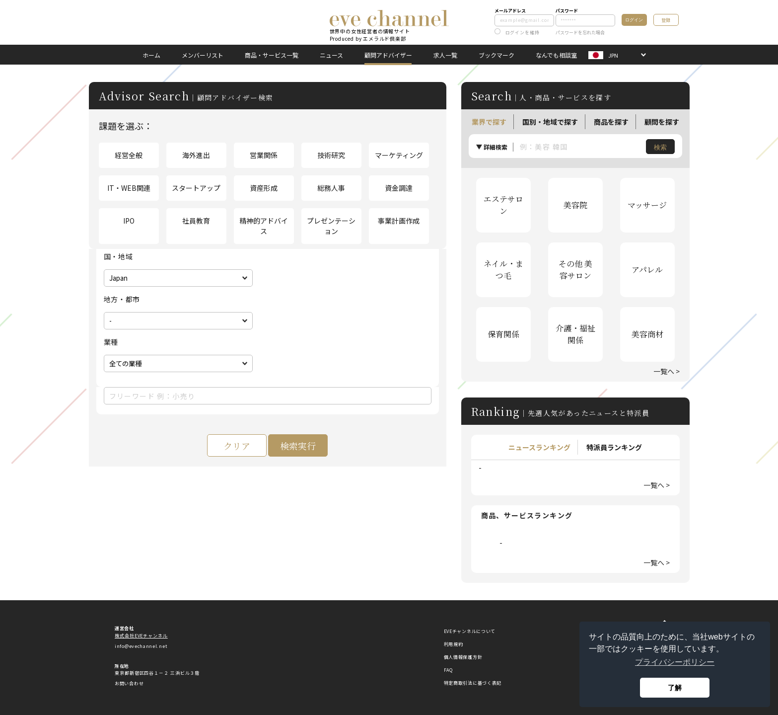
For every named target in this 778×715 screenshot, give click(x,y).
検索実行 (298, 445)
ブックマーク (496, 55)
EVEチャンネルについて (469, 631)
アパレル (647, 269)
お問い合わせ (129, 683)
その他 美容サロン (575, 269)
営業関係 (264, 155)
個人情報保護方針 (463, 657)
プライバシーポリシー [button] (674, 662)
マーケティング (399, 155)
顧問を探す (661, 122)
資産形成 (264, 188)
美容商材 (647, 334)
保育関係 (503, 334)
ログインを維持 (517, 32)
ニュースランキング (539, 447)
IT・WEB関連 (128, 188)
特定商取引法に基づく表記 (472, 683)
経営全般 (128, 155)
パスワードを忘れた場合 (580, 32)
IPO (129, 221)
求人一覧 (445, 55)
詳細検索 (495, 147)
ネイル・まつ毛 (503, 269)
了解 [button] (675, 688)
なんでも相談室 (556, 55)
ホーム (151, 55)
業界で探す (489, 122)
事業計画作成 (399, 221)
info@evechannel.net (141, 646)
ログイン (634, 19)
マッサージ (647, 205)
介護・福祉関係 (575, 334)
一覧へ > (666, 371)
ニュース (331, 55)
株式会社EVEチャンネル (141, 636)
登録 (665, 20)
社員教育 (196, 221)
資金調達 (399, 188)
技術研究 (331, 155)
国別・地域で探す (550, 122)
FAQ (448, 670)
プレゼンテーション (331, 226)
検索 (660, 147)
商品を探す (611, 122)
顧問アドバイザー (388, 55)
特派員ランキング (614, 447)
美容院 (575, 205)
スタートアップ (196, 188)
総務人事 (331, 188)
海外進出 (196, 155)
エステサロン (503, 205)
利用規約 (453, 644)
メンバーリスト (202, 55)
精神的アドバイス (263, 226)
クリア (236, 445)
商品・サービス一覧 (271, 55)
